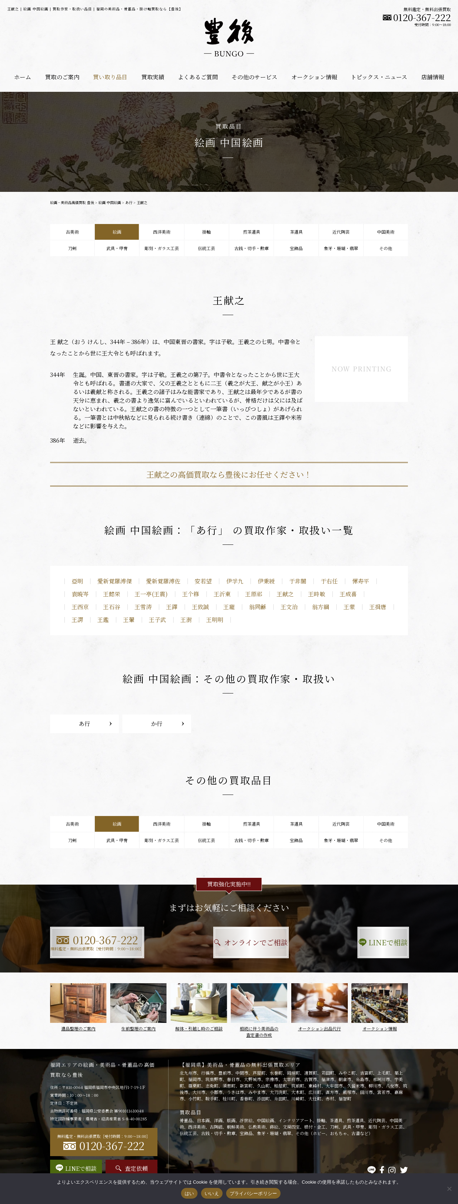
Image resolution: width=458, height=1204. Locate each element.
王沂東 (222, 594)
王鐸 (171, 607)
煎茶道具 (251, 232)
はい (189, 1193)
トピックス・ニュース (379, 77)
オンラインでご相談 (229, 942)
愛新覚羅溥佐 (163, 581)
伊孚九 (234, 581)
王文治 (289, 607)
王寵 (229, 607)
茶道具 (296, 232)
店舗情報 (432, 77)
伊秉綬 (266, 581)
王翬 (129, 620)
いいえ (212, 1193)
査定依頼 (132, 1168)
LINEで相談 (352, 942)
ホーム (22, 77)
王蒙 (349, 607)
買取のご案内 (62, 77)
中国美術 (385, 232)
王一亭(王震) (151, 594)
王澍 (186, 620)
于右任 (329, 581)
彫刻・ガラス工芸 (162, 248)
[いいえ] (449, 1188)
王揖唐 (377, 607)
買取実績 (152, 77)
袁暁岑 (80, 594)
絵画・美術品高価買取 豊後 (72, 202)
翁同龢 (257, 607)
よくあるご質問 (198, 77)
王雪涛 (143, 607)
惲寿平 (360, 581)
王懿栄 (111, 594)
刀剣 (72, 248)
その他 (385, 248)
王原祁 (253, 594)
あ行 (128, 202)
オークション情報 (314, 77)
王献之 (285, 594)
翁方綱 (320, 607)
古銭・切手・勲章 (251, 248)
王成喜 (348, 594)
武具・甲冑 (117, 248)
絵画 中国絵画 (109, 202)
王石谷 (111, 607)
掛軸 (206, 232)
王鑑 (103, 620)
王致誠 (200, 607)
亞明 (77, 581)
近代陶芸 (341, 232)
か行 (156, 724)
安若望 (203, 581)
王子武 (157, 620)
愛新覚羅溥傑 (114, 581)
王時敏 (316, 594)
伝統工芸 (206, 248)
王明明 (214, 620)
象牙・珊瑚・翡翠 (341, 248)
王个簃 (190, 594)
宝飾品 (296, 248)
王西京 (80, 607)
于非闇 (297, 581)
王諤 (77, 620)
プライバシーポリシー (253, 1193)
